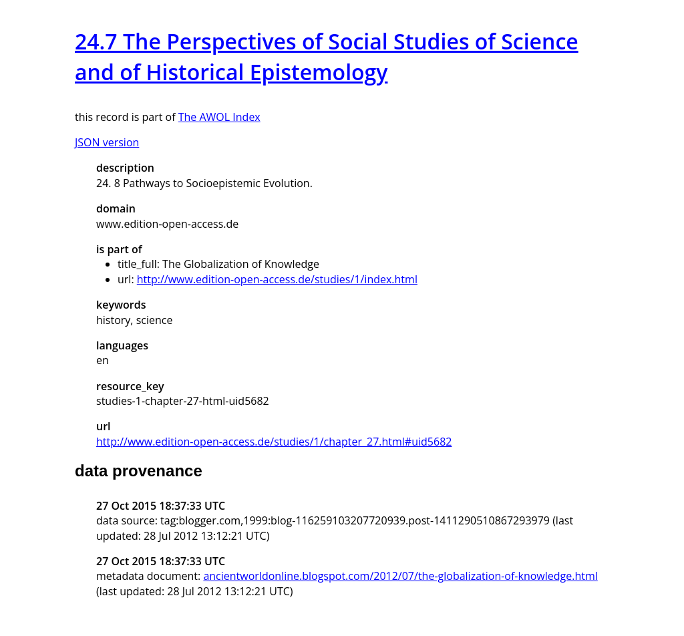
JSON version (107, 142)
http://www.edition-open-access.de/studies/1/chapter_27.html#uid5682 (274, 441)
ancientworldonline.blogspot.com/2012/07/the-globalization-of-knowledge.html (400, 576)
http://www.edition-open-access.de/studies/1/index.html (277, 279)
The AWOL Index (219, 117)
